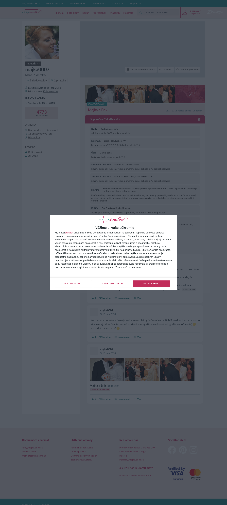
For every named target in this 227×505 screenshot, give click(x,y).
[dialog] (113, 252)
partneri (69, 233)
